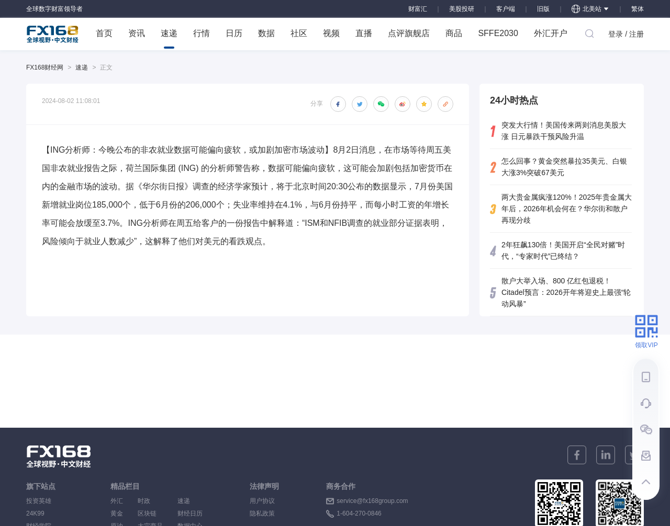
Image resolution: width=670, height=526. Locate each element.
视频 (331, 33)
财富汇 (417, 9)
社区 (299, 33)
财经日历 (190, 513)
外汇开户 (550, 33)
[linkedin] (605, 454)
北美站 (590, 9)
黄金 (116, 513)
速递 (169, 39)
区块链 (150, 513)
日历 (234, 33)
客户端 (505, 9)
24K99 (35, 513)
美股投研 (461, 9)
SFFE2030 (498, 33)
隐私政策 (262, 513)
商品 (453, 33)
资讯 (136, 33)
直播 (363, 33)
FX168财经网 (44, 67)
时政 (150, 501)
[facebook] (576, 454)
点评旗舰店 (409, 33)
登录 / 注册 (626, 34)
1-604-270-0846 (359, 513)
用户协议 (262, 501)
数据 (266, 33)
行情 (201, 33)
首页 (104, 33)
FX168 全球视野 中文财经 (52, 34)
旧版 (543, 9)
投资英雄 (38, 501)
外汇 (116, 501)
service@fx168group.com (372, 501)
